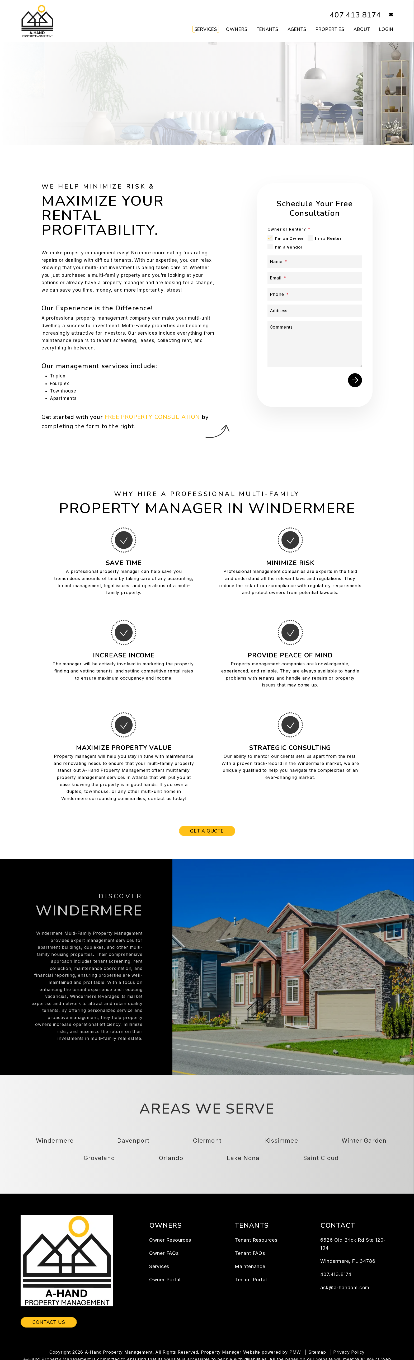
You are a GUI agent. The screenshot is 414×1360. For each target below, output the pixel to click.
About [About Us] (362, 29)
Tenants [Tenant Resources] (267, 29)
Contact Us (48, 1322)
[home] (37, 21)
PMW (295, 1352)
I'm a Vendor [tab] (289, 247)
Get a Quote (207, 831)
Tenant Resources (256, 1240)
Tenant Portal (251, 1279)
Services (159, 1266)
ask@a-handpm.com (344, 1287)
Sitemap (317, 1352)
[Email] (314, 278)
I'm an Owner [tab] (289, 238)
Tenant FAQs (250, 1253)
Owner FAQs (164, 1253)
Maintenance (250, 1266)
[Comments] (314, 344)
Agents (297, 29)
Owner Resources (170, 1240)
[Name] (314, 261)
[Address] (314, 311)
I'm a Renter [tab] (328, 238)
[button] (387, 15)
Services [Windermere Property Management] (206, 29)
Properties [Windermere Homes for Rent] (330, 29)
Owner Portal (165, 1279)
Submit (355, 380)
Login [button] (386, 29)
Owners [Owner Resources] (236, 29)
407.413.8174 (354, 15)
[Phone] (314, 294)
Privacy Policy (349, 1352)
